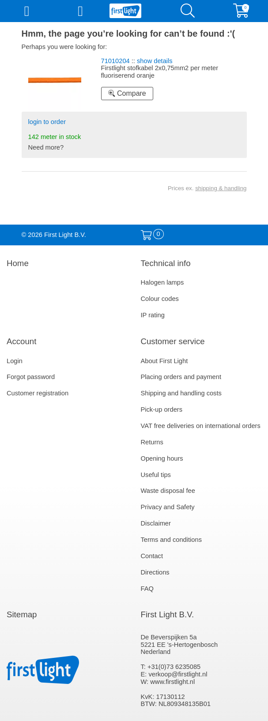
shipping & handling (220, 188)
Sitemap (22, 614)
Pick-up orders (162, 409)
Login (15, 360)
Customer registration (37, 393)
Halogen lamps (162, 282)
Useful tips (156, 474)
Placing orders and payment (181, 376)
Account (21, 341)
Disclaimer (156, 523)
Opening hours (162, 458)
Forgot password (31, 376)
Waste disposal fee (168, 490)
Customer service (173, 341)
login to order (47, 121)
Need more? (46, 147)
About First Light (164, 360)
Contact (152, 556)
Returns (152, 442)
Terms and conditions (171, 539)
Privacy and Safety (168, 507)
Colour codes (160, 298)
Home (18, 263)
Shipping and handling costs (181, 393)
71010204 (115, 60)
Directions (155, 572)
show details (155, 60)
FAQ (147, 588)
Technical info (166, 263)
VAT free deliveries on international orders (200, 425)
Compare (127, 93)
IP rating (153, 315)
